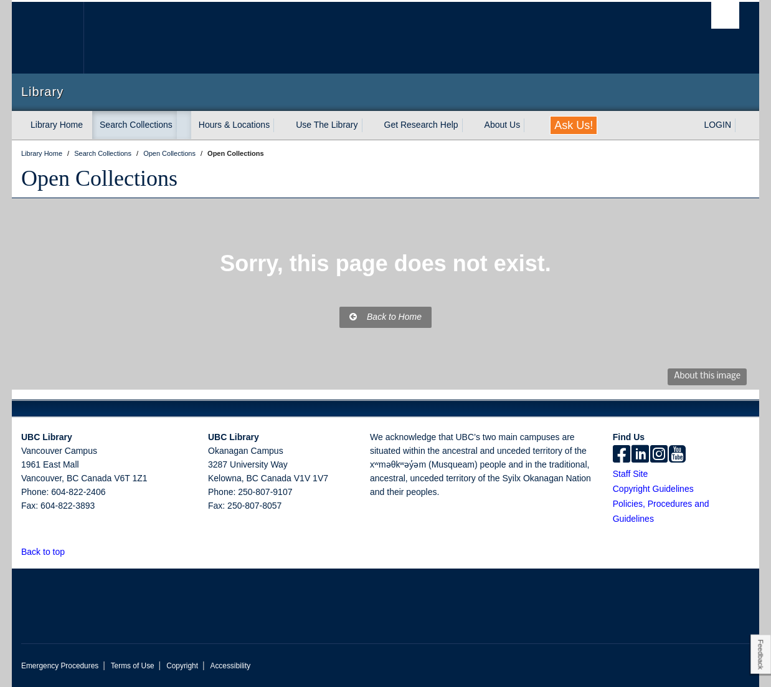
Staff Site (630, 474)
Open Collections (99, 178)
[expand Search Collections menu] (183, 125)
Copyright (182, 665)
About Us (503, 125)
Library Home (57, 125)
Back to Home (385, 317)
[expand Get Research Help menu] (469, 125)
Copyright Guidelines (653, 489)
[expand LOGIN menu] (742, 125)
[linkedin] (640, 455)
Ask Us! (573, 125)
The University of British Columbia (47, 38)
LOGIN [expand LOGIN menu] (717, 125)
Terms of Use (132, 665)
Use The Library (326, 125)
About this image (707, 376)
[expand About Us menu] (531, 125)
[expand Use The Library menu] (369, 125)
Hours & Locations (234, 125)
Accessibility (230, 665)
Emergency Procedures (59, 665)
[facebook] (621, 455)
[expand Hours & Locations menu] (280, 125)
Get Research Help (421, 125)
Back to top (49, 552)
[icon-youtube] (677, 455)
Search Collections (136, 125)
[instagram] (659, 455)
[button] (72, 551)
